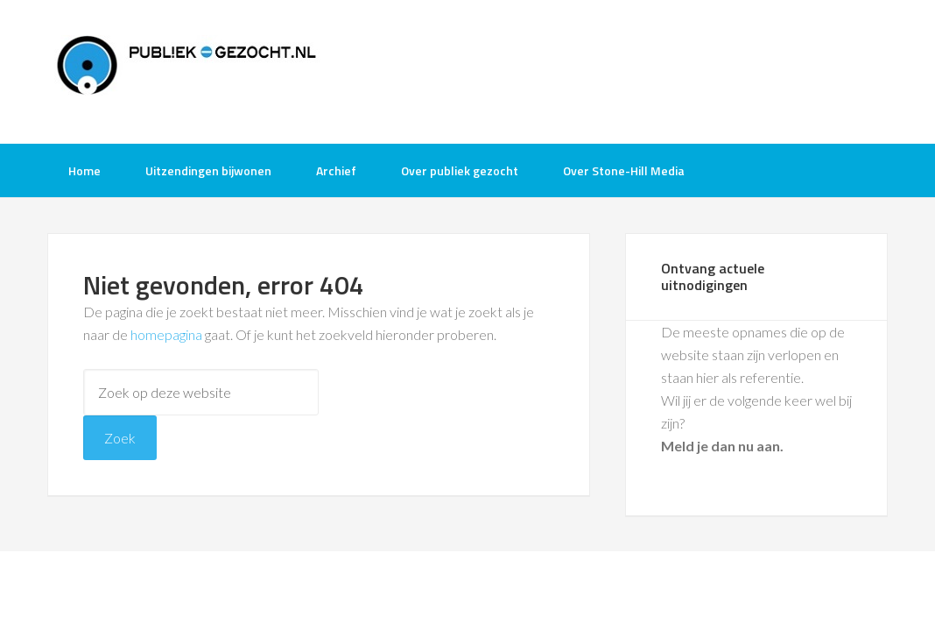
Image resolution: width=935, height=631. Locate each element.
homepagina (166, 334)
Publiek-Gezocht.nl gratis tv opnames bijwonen (187, 70)
